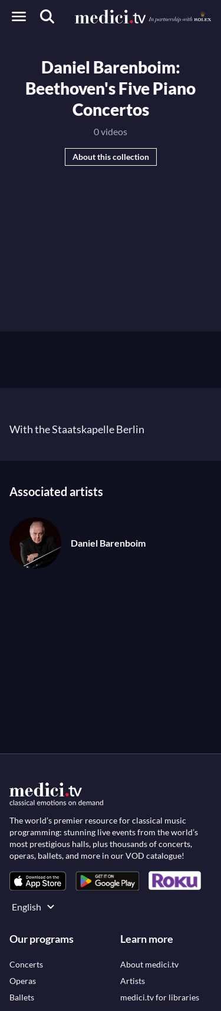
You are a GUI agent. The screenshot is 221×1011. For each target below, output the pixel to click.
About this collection (110, 157)
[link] (37, 881)
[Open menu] (18, 16)
